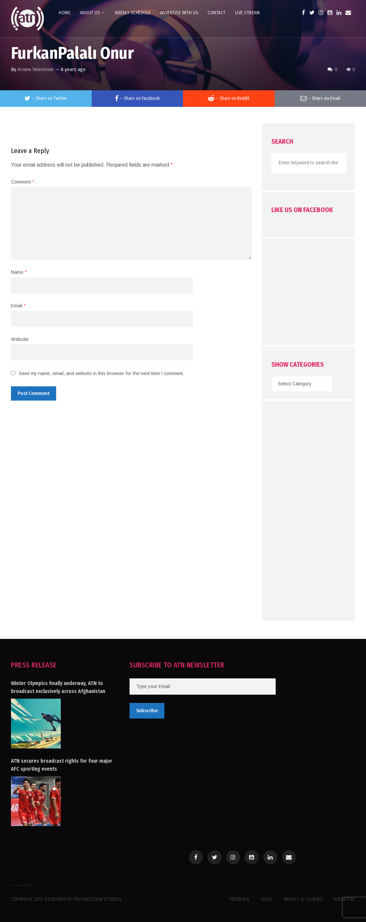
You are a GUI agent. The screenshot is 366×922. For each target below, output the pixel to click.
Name (19, 272)
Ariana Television (35, 69)
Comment (22, 182)
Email (18, 305)
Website (20, 339)
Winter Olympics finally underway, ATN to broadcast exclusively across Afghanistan (58, 687)
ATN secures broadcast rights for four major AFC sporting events (61, 765)
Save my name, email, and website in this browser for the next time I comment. (101, 373)
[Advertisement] (318, 293)
